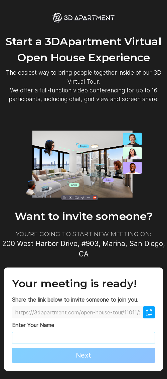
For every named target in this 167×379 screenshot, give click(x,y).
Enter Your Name (33, 325)
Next (83, 355)
